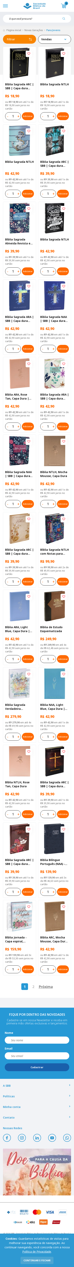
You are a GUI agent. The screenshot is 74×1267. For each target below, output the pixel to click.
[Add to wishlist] (29, 54)
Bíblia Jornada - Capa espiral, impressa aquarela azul (18, 939)
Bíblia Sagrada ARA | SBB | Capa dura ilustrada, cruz (19, 319)
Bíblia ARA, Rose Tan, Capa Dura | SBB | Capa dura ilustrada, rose (17, 397)
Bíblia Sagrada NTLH (54, 84)
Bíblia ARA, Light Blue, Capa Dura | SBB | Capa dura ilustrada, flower (17, 629)
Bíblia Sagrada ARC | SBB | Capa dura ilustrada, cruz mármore (54, 784)
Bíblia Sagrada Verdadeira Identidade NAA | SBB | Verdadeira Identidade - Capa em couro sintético (18, 707)
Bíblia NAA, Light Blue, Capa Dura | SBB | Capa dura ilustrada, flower (52, 707)
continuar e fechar (37, 1260)
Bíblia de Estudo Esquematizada (51, 629)
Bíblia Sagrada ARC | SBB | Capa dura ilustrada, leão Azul (54, 164)
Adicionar (28, 116)
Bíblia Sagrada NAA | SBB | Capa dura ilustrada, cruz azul (53, 319)
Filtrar (19, 39)
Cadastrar (37, 1067)
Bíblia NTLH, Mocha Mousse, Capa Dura (53, 474)
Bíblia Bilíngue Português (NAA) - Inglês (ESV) (52, 862)
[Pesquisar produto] (65, 20)
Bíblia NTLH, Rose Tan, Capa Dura (17, 784)
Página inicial (14, 30)
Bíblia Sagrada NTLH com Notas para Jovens (54, 552)
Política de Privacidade (36, 1251)
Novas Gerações (33, 30)
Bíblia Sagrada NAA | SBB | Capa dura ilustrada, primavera (18, 474)
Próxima (46, 986)
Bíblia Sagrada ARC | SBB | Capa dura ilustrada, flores (19, 862)
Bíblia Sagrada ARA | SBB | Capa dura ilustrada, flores (54, 397)
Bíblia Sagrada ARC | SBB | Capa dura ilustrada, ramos (19, 552)
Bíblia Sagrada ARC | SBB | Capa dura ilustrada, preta (19, 86)
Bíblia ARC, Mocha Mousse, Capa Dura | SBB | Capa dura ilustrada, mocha (53, 939)
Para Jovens (53, 30)
